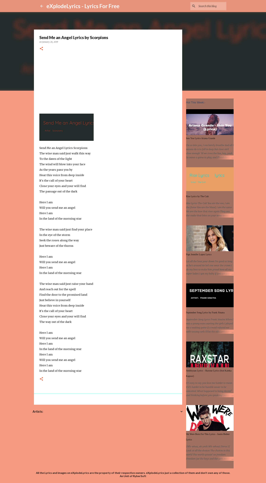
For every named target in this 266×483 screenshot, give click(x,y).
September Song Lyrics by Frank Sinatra (205, 312)
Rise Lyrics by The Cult (197, 196)
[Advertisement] (108, 81)
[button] (41, 49)
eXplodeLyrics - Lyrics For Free (82, 6)
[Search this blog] (208, 6)
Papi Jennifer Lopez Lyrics (199, 254)
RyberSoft (139, 476)
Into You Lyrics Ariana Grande (200, 138)
